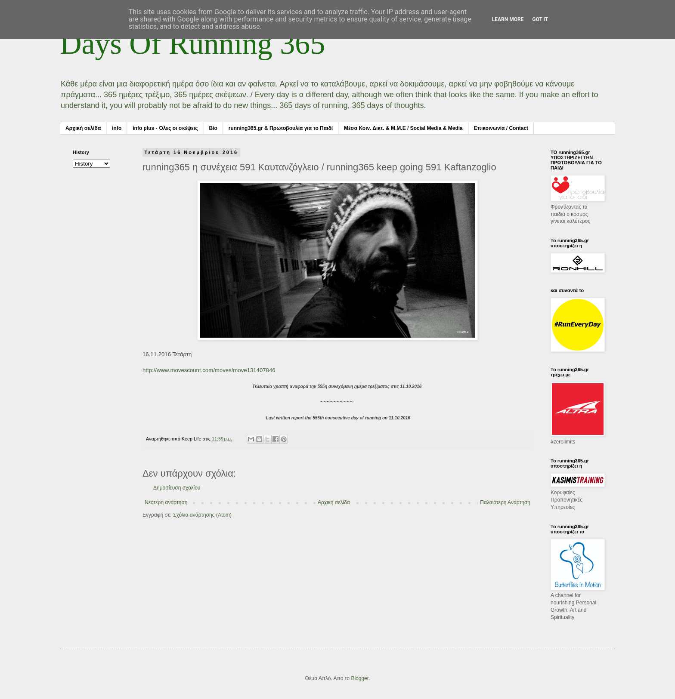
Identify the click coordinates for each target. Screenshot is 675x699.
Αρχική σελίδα (83, 128)
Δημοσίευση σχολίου (176, 488)
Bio (213, 128)
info (116, 128)
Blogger (359, 678)
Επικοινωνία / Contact (501, 128)
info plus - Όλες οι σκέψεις (165, 128)
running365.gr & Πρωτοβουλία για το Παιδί (281, 128)
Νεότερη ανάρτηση (166, 502)
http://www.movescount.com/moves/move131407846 (209, 370)
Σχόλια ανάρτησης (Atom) (202, 515)
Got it (540, 19)
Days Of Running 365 (192, 43)
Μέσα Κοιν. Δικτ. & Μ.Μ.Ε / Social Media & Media (403, 128)
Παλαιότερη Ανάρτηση (505, 502)
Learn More (508, 19)
